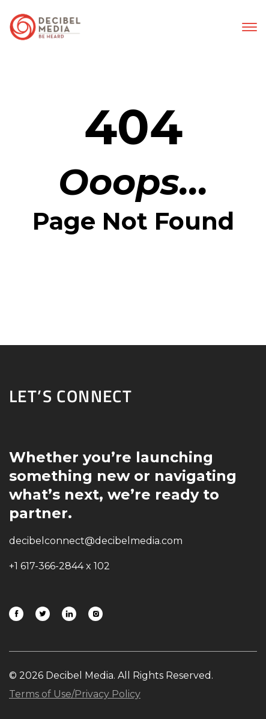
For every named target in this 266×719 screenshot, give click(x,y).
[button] (249, 27)
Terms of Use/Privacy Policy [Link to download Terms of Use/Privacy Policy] (75, 694)
